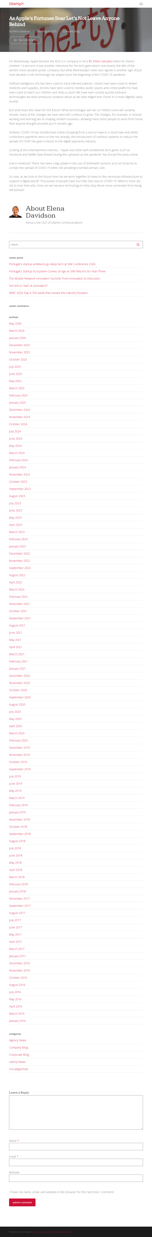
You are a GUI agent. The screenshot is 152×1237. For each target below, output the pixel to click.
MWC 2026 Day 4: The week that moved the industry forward (48, 293)
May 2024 (15, 446)
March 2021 (17, 654)
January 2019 (17, 812)
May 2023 (15, 517)
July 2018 (15, 848)
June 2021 (15, 632)
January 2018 (17, 891)
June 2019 (15, 783)
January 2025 (17, 402)
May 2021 (15, 640)
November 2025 (19, 352)
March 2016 (17, 1013)
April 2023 (15, 525)
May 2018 (15, 862)
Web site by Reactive (63, 1232)
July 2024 (15, 431)
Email (13, 1156)
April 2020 (15, 726)
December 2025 (19, 345)
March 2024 (17, 453)
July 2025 (15, 367)
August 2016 (17, 985)
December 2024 (19, 410)
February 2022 (18, 597)
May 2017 (15, 934)
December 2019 (19, 747)
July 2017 (15, 920)
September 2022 (20, 568)
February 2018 (18, 884)
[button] (141, 3)
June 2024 (15, 438)
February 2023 (18, 539)
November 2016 (19, 970)
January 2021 (17, 668)
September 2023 (20, 489)
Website (14, 1172)
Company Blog (71, 31)
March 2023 (17, 532)
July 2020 (15, 712)
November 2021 (19, 604)
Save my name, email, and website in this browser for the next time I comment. (63, 1192)
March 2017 (17, 949)
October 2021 (18, 611)
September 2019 (20, 769)
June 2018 (15, 855)
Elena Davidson (21, 31)
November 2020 (19, 683)
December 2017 (19, 898)
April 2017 (15, 942)
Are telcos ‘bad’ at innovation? (28, 286)
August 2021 (17, 625)
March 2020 (17, 733)
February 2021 (18, 661)
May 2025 (15, 381)
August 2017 (17, 913)
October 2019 (18, 762)
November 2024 (19, 417)
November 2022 (19, 561)
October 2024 (18, 424)
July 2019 (15, 776)
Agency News (17, 1040)
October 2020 (18, 690)
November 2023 (19, 474)
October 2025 (18, 359)
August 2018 (17, 841)
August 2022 (17, 575)
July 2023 (15, 503)
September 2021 (20, 618)
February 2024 (18, 460)
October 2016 (18, 978)
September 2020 (20, 697)
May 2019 (15, 791)
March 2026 (17, 331)
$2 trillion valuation (101, 61)
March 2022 (17, 589)
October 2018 (18, 827)
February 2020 (18, 740)
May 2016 (15, 999)
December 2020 (19, 676)
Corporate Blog (19, 1054)
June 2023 (15, 510)
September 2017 (20, 906)
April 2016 (15, 1006)
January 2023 (17, 546)
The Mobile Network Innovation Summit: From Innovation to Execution (54, 278)
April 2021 (15, 647)
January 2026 (17, 338)
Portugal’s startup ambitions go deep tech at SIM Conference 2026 (52, 264)
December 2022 (19, 553)
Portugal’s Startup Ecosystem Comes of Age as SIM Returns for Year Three (57, 271)
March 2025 (17, 388)
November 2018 (19, 819)
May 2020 (15, 719)
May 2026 (15, 323)
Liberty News (17, 1062)
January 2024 (17, 467)
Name (14, 1141)
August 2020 (17, 704)
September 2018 (20, 834)
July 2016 (15, 992)
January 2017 (17, 956)
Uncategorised (18, 1069)
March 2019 (17, 798)
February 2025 (18, 395)
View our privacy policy (42, 1232)
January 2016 (17, 1021)
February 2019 (18, 805)
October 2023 (18, 482)
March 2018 (17, 877)
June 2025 (15, 374)
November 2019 (19, 755)
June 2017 (15, 927)
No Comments (25, 40)
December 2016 (19, 963)
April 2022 (15, 582)
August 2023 (17, 496)
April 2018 (15, 870)
